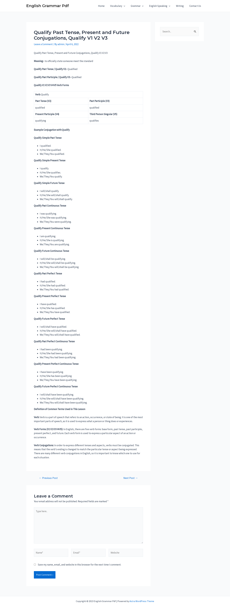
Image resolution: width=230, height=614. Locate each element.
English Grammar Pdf (47, 5)
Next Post (130, 478)
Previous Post (48, 478)
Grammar (139, 6)
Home (104, 6)
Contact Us (195, 6)
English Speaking (161, 6)
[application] (126, 6)
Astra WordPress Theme (142, 601)
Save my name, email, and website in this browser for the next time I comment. (79, 564)
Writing (181, 6)
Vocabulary (120, 6)
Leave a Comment (43, 44)
